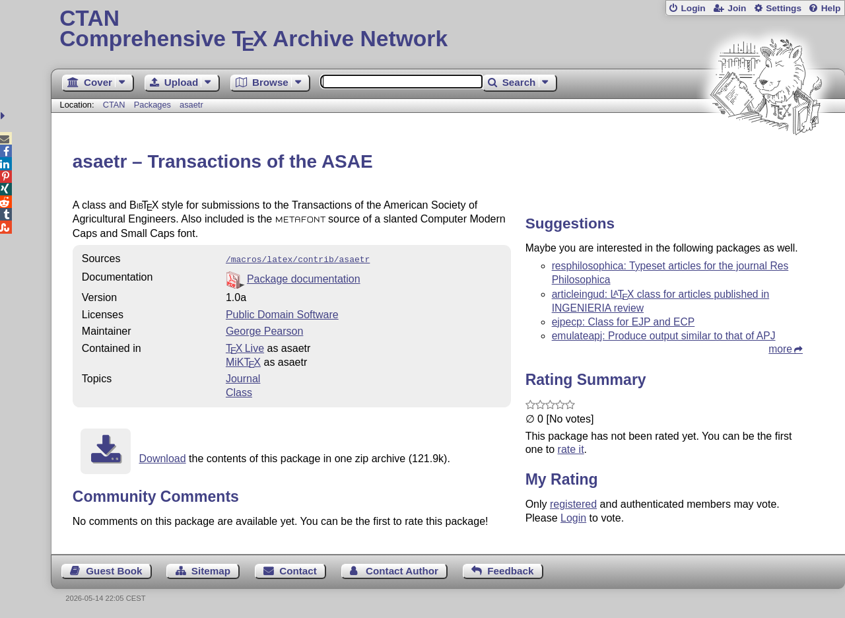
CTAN (114, 105)
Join (736, 8)
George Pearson (264, 329)
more (780, 349)
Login (693, 8)
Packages (154, 105)
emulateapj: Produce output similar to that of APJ (664, 335)
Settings (783, 8)
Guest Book (114, 569)
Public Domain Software (282, 313)
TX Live (245, 347)
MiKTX (243, 360)
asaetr (191, 105)
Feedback (510, 569)
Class (239, 391)
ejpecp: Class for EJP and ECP (623, 321)
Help (831, 8)
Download (162, 457)
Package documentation (303, 277)
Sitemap (210, 569)
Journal (243, 377)
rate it (571, 449)
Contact (298, 569)
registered (573, 504)
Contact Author (402, 569)
